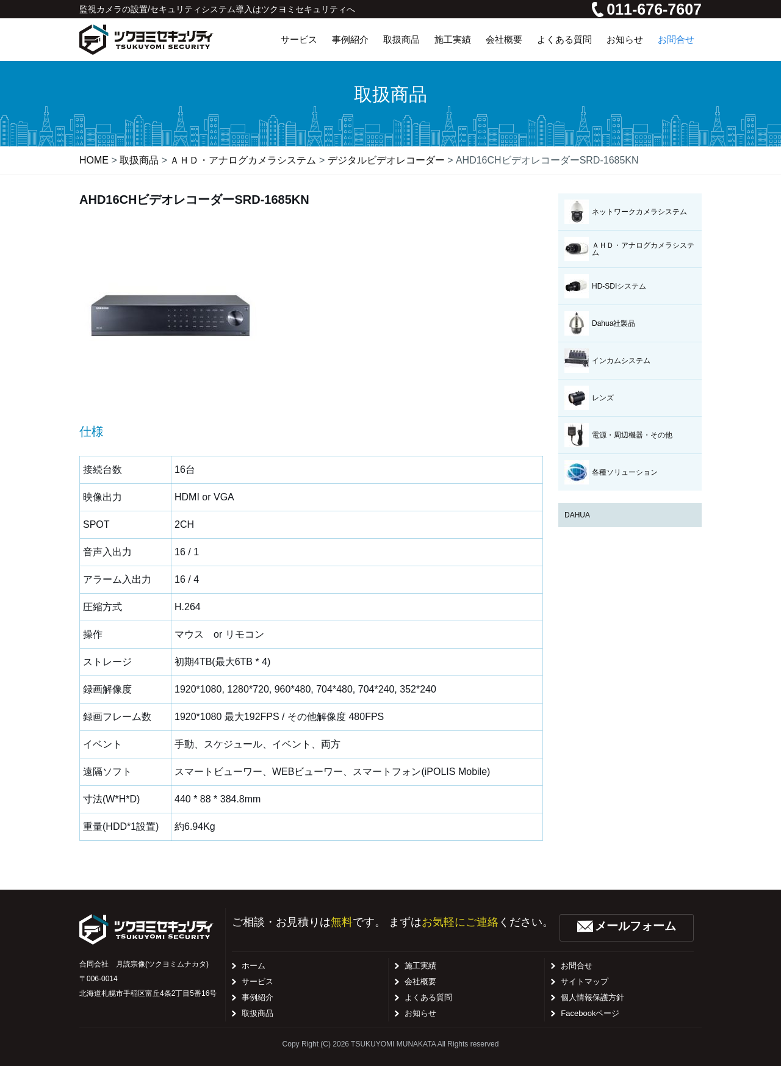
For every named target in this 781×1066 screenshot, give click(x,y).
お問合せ (576, 965)
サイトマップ (584, 981)
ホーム (253, 965)
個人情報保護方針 (592, 997)
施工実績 (420, 965)
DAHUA (577, 515)
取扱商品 (257, 1013)
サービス (257, 981)
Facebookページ (590, 1013)
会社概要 (420, 981)
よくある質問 (428, 997)
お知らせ (420, 1013)
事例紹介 (257, 997)
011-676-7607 (647, 9)
